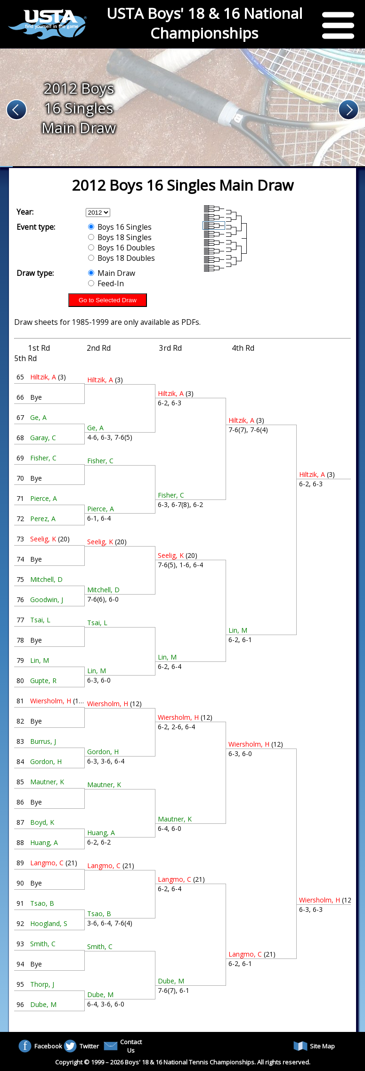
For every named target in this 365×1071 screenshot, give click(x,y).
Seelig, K (43, 538)
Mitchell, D (46, 579)
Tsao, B (42, 903)
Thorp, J (42, 984)
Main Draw (111, 273)
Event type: (35, 227)
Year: (24, 212)
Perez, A (43, 518)
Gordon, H (46, 761)
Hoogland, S (48, 923)
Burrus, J (43, 741)
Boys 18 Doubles (121, 258)
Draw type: (35, 273)
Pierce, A (43, 498)
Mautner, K (47, 781)
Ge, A (38, 417)
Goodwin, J (46, 599)
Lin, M (39, 660)
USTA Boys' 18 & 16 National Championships (204, 23)
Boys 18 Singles (120, 237)
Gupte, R (43, 680)
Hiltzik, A (43, 376)
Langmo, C (47, 862)
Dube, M (43, 1004)
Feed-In (106, 283)
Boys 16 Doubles (121, 247)
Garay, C (43, 437)
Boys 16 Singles (120, 227)
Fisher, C (43, 457)
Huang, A (44, 842)
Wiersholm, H (50, 700)
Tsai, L (40, 619)
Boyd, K (42, 822)
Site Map (314, 1046)
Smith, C (43, 943)
